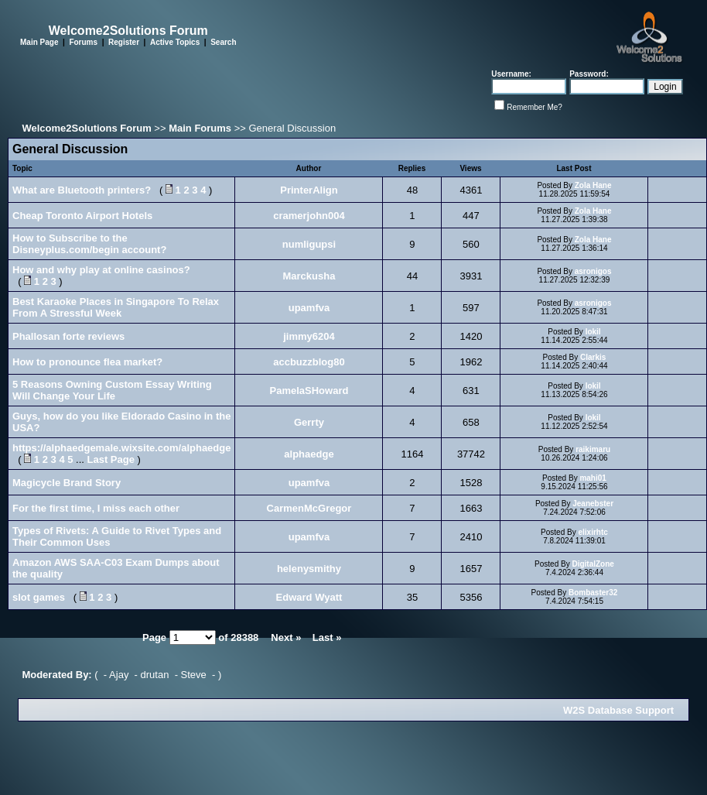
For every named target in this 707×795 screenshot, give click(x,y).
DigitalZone (592, 564)
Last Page (111, 459)
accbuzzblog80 (308, 362)
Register (123, 42)
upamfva (309, 308)
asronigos (593, 271)
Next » (286, 637)
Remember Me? (534, 107)
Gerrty (309, 422)
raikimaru (593, 449)
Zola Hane (593, 185)
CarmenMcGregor (309, 508)
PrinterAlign (308, 190)
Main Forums (200, 128)
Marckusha (309, 276)
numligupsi (309, 244)
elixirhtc (592, 532)
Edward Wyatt (309, 597)
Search (223, 42)
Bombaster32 (593, 592)
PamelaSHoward (309, 390)
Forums (83, 42)
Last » (327, 637)
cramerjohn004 (309, 215)
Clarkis (593, 357)
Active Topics (175, 42)
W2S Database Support (618, 710)
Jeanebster (592, 503)
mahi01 (592, 478)
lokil (593, 331)
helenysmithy (309, 568)
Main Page (39, 42)
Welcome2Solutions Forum (86, 128)
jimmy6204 (309, 336)
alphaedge (308, 454)
